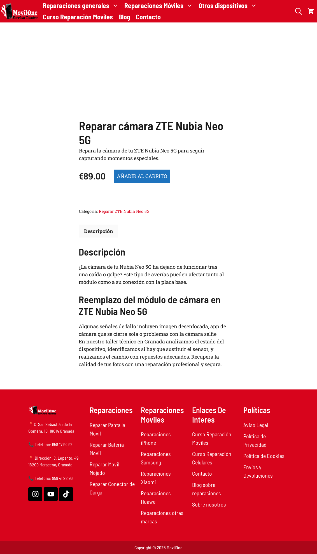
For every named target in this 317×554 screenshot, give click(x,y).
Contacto (148, 17)
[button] (298, 11)
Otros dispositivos (229, 5)
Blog (124, 17)
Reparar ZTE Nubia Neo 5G (124, 211)
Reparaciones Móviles (160, 5)
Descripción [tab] (98, 231)
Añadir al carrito (142, 176)
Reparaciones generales (82, 5)
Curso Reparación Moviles (78, 17)
